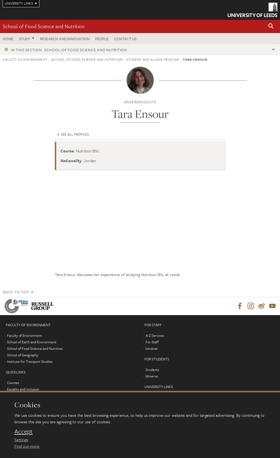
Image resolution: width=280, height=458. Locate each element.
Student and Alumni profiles (152, 59)
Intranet (152, 348)
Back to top (16, 292)
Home (8, 38)
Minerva (152, 376)
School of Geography (22, 355)
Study (24, 38)
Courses (13, 382)
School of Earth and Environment (31, 342)
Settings (21, 440)
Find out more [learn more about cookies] (26, 446)
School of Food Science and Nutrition (43, 26)
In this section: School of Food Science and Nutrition (69, 50)
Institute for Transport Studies (29, 361)
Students (152, 369)
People (102, 38)
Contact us (125, 38)
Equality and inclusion (23, 389)
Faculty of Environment (25, 59)
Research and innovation (65, 38)
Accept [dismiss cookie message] (23, 431)
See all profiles (72, 134)
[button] (271, 26)
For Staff (152, 342)
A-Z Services (155, 335)
